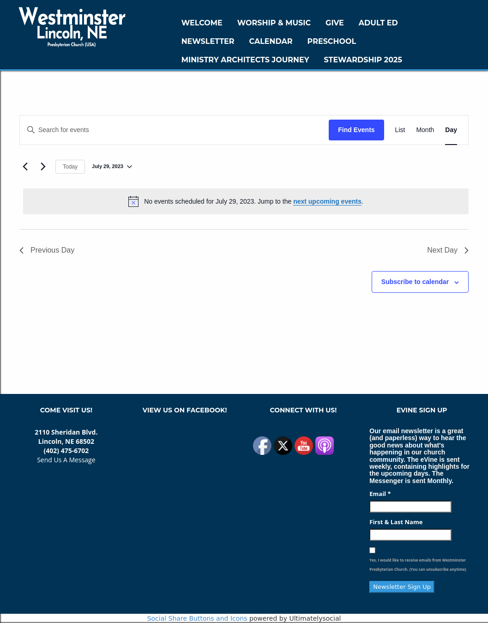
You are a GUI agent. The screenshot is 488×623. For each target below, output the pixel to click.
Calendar (271, 41)
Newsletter (208, 41)
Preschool (331, 41)
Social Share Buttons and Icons (197, 618)
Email (380, 494)
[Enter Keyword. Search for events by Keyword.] (174, 130)
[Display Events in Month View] (425, 130)
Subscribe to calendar (415, 281)
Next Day (448, 250)
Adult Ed (378, 22)
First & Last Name (395, 522)
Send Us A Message (66, 459)
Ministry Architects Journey (245, 59)
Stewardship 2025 (363, 59)
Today (70, 166)
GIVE (334, 22)
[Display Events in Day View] (451, 130)
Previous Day (46, 250)
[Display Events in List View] (400, 130)
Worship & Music (274, 22)
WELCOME (202, 22)
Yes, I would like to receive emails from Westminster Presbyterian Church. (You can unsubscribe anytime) (417, 564)
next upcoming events (327, 201)
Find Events (356, 129)
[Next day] (42, 166)
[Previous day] (24, 166)
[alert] (246, 201)
